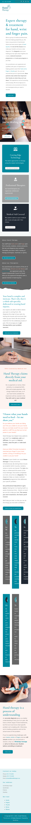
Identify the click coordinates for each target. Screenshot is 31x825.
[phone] (28, 1)
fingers (18, 737)
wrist (25, 69)
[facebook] (21, 1)
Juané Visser (6, 271)
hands (8, 737)
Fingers (8, 802)
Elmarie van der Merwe (18, 269)
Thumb (8, 805)
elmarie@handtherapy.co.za (13, 778)
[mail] (25, 1)
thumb (12, 71)
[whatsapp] (23, 1)
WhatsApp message (21, 741)
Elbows (8, 809)
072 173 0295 (8, 1)
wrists (12, 737)
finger (7, 71)
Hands (7, 800)
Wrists (7, 807)
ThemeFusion (6, 818)
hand (22, 69)
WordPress (15, 820)
